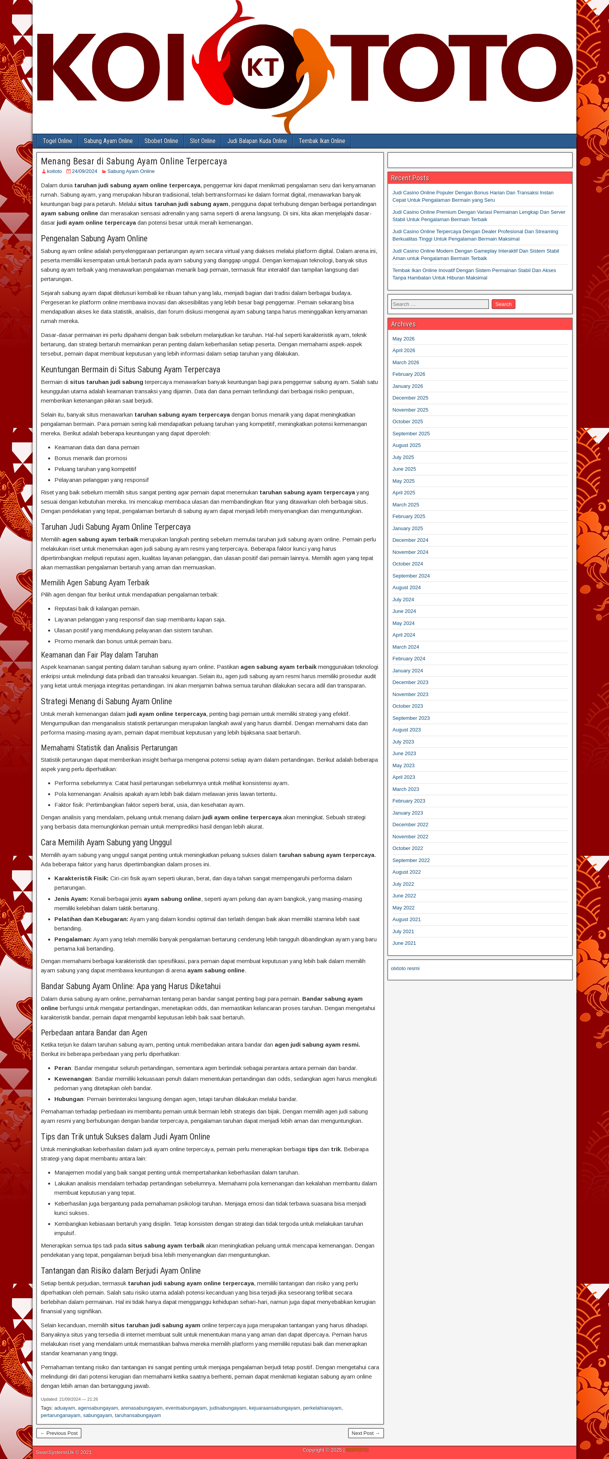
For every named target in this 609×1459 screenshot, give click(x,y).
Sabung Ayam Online (108, 141)
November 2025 (411, 410)
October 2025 (408, 421)
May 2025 (404, 481)
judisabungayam (227, 1408)
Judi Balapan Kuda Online (257, 141)
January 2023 (408, 813)
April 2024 (404, 635)
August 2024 (407, 587)
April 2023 (404, 777)
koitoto (54, 171)
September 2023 (411, 718)
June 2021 (404, 943)
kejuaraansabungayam (274, 1408)
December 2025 (411, 398)
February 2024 (409, 658)
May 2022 (404, 908)
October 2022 (408, 848)
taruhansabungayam (138, 1415)
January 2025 (408, 528)
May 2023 (404, 765)
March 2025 (406, 505)
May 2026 (404, 339)
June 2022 (404, 896)
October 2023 (408, 706)
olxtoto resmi (405, 968)
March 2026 (406, 362)
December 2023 (411, 682)
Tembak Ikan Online (322, 141)
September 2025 (411, 433)
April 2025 (404, 493)
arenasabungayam (142, 1408)
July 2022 (403, 884)
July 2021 (403, 931)
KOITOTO (357, 1450)
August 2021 (407, 919)
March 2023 (406, 789)
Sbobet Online (161, 141)
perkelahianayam (322, 1408)
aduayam (64, 1408)
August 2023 (407, 730)
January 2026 (408, 386)
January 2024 (408, 671)
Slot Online (203, 141)
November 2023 (411, 694)
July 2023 (403, 742)
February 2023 (409, 801)
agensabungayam (98, 1408)
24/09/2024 (84, 171)
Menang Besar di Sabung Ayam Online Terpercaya (134, 161)
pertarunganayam (60, 1415)
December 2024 (411, 540)
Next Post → (366, 1433)
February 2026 (409, 374)
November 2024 (411, 552)
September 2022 (411, 860)
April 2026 (404, 350)
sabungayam (97, 1415)
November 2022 (411, 836)
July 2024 (403, 599)
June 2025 (404, 469)
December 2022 (411, 824)
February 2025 (409, 516)
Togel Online (57, 141)
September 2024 (411, 576)
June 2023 (404, 753)
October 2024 (408, 564)
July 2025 (403, 457)
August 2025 (407, 445)
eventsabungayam (186, 1408)
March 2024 (406, 647)
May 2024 (404, 623)
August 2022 (407, 872)
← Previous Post (59, 1433)
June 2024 (404, 611)
